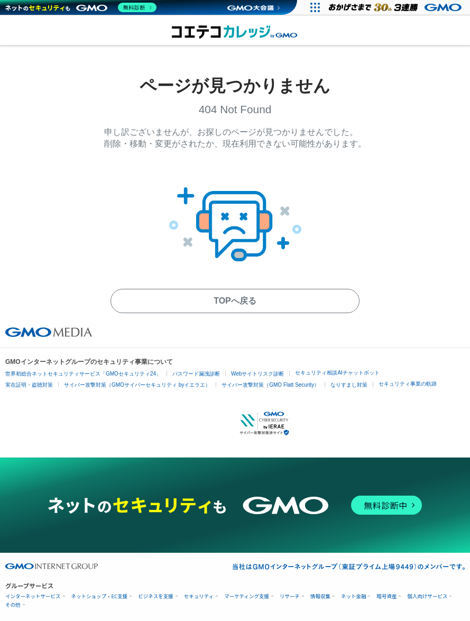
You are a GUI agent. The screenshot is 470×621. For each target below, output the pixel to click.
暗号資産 (386, 596)
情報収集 (320, 596)
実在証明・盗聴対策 (29, 385)
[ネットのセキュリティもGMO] (81, 7)
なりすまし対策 (348, 385)
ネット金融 (353, 596)
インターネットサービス (33, 596)
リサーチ (290, 596)
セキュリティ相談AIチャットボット (337, 373)
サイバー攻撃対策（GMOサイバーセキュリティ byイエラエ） (137, 385)
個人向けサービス (427, 596)
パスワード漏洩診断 (196, 374)
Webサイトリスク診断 (257, 374)
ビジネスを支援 (155, 596)
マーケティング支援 (246, 596)
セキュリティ (199, 596)
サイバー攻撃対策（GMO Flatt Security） (270, 385)
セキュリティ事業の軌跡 (408, 384)
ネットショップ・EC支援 (99, 596)
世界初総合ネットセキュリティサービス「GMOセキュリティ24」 (83, 374)
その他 (13, 604)
